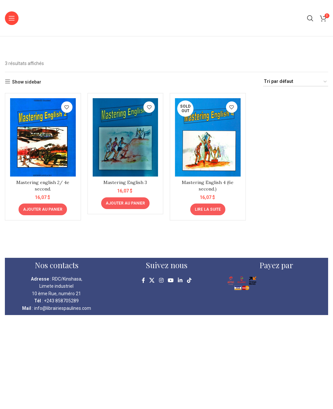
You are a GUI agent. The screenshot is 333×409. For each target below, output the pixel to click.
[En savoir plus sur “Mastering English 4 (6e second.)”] (207, 209)
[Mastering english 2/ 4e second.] (43, 137)
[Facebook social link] (143, 280)
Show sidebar (26, 82)
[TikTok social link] (189, 280)
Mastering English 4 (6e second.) (207, 185)
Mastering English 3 (125, 182)
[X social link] (152, 280)
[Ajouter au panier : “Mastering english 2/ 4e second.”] (43, 209)
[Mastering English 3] (125, 137)
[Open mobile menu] (12, 18)
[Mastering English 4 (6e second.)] (208, 137)
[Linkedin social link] (180, 280)
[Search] (310, 18)
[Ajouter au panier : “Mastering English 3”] (125, 203)
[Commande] (295, 81)
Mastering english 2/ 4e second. (42, 185)
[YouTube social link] (171, 280)
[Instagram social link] (161, 280)
